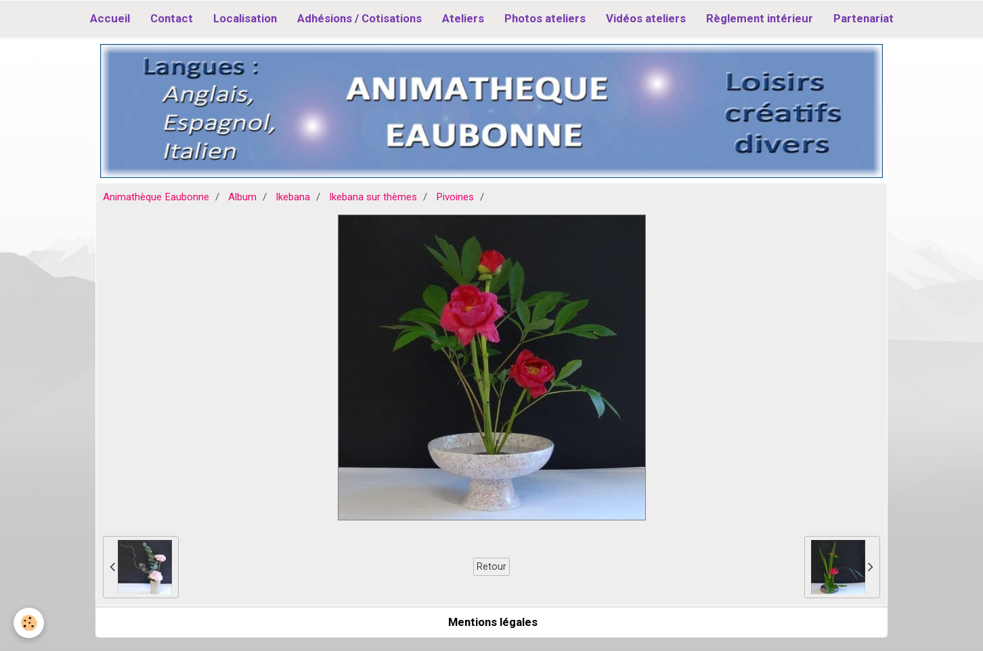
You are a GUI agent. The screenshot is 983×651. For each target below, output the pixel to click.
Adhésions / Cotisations (359, 18)
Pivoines (455, 197)
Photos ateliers (545, 18)
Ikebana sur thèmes (373, 197)
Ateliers (463, 18)
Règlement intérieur (759, 18)
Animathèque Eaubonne (156, 197)
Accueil (110, 18)
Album (242, 197)
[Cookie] (29, 623)
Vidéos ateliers (646, 18)
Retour (491, 566)
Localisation (245, 18)
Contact (171, 18)
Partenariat (863, 18)
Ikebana (293, 197)
